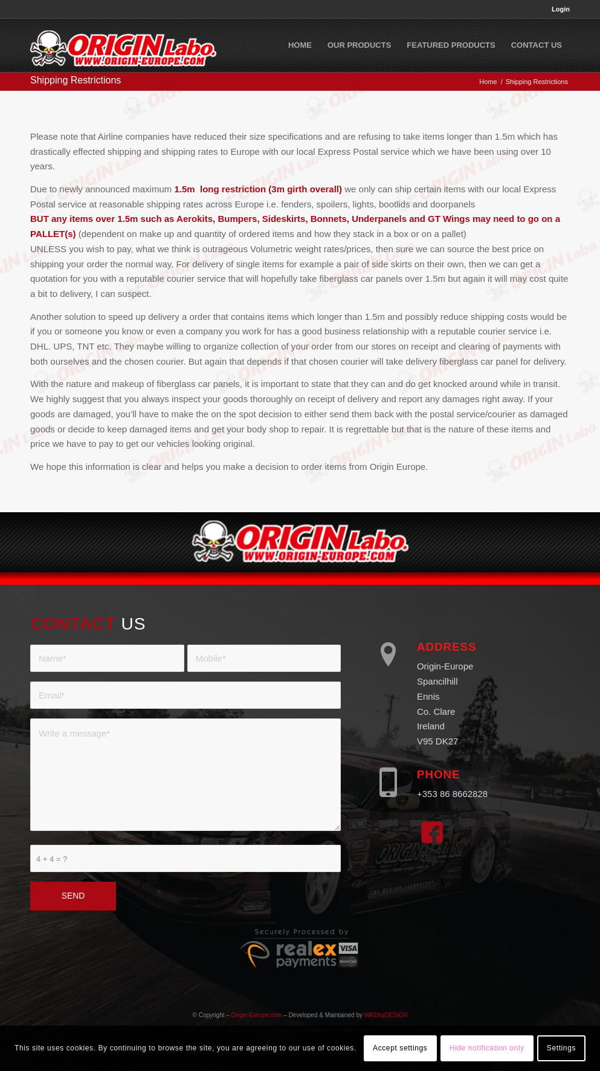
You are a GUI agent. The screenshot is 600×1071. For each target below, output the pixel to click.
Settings (561, 1048)
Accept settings (400, 1048)
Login (561, 9)
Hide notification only (487, 1048)
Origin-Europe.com (256, 1015)
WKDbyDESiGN (386, 1015)
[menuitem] (558, 9)
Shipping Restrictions (75, 80)
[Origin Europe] (123, 45)
